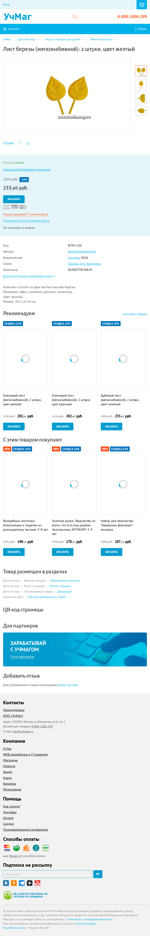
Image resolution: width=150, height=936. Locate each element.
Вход (6, 4)
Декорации (65, 591)
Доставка (10, 812)
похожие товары (134, 314)
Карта (7, 778)
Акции (7, 772)
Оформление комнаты (64, 580)
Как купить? (11, 806)
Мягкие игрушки (60, 586)
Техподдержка (13, 710)
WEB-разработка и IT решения (25, 754)
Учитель (73, 258)
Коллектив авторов (82, 251)
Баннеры (9, 783)
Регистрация (12, 789)
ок (98, 874)
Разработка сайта (14, 928)
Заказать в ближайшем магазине (26, 169)
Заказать (13, 199)
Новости (9, 766)
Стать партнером (22, 656)
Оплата (8, 818)
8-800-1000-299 (132, 16)
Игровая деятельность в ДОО (47, 597)
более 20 (16, 856)
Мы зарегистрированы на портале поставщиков (25, 895)
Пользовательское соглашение (25, 829)
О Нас (7, 748)
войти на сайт (68, 685)
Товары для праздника (84, 264)
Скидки (8, 824)
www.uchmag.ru (86, 923)
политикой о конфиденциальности (89, 919)
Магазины (10, 760)
